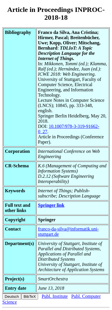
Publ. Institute (55, 296)
